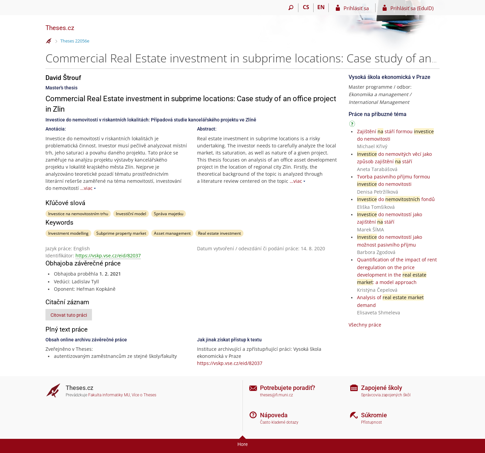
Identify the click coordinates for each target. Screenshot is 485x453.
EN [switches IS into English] (321, 7)
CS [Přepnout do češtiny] (306, 7)
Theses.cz (59, 28)
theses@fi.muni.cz (276, 395)
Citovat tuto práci (69, 315)
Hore (242, 444)
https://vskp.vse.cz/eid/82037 (108, 255)
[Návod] (353, 125)
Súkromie (374, 415)
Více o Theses (144, 395)
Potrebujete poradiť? (287, 387)
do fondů (396, 199)
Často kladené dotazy (279, 422)
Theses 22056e (74, 41)
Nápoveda (274, 415)
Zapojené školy (381, 387)
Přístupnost (371, 422)
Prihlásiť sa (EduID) (411, 8)
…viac (86, 188)
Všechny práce (365, 324)
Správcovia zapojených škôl (386, 395)
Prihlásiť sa (356, 8)
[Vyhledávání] (290, 7)
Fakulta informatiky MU (109, 395)
